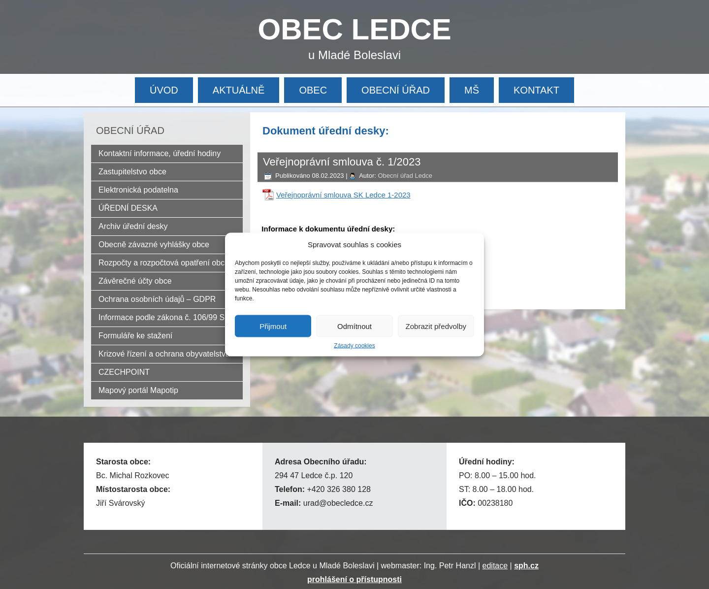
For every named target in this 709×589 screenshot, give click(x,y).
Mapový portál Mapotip (138, 390)
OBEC (313, 90)
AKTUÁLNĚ (239, 90)
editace (495, 565)
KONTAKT (536, 90)
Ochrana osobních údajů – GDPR (157, 299)
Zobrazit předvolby (436, 326)
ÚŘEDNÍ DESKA (128, 208)
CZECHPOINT (124, 372)
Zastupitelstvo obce (132, 171)
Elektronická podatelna (138, 190)
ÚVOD (164, 90)
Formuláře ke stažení (135, 335)
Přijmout (273, 326)
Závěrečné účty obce (135, 281)
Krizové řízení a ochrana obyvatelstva (164, 354)
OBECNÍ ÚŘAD (395, 90)
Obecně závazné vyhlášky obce (153, 244)
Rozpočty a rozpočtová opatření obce (163, 263)
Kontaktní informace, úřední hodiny (159, 153)
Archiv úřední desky (133, 226)
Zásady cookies (354, 345)
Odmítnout (354, 326)
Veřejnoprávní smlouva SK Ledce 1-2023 (343, 195)
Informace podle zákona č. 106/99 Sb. (164, 317)
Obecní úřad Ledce (405, 175)
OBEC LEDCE (354, 29)
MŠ (471, 90)
